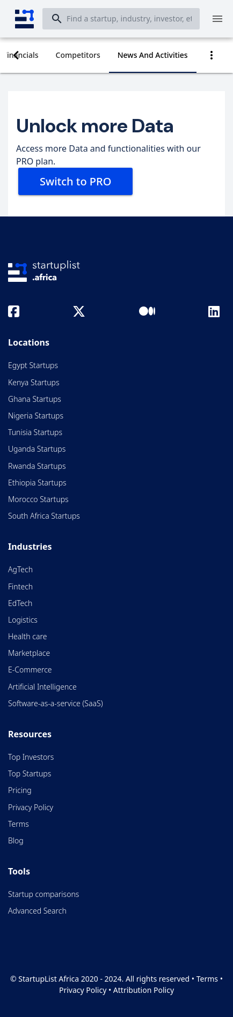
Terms (18, 824)
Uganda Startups (36, 449)
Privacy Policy (30, 807)
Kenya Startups (33, 382)
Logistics (23, 620)
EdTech (20, 603)
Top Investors (31, 757)
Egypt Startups (33, 365)
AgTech (20, 569)
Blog (16, 840)
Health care (27, 636)
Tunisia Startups (35, 432)
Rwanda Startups (37, 466)
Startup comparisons (43, 894)
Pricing (20, 790)
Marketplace (29, 653)
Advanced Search (37, 911)
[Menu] (217, 19)
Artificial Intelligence (42, 687)
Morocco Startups (38, 499)
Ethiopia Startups (37, 482)
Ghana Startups (34, 399)
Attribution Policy (143, 990)
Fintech (20, 586)
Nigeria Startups (35, 415)
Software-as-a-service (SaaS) (55, 703)
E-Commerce (30, 669)
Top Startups (29, 773)
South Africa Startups (44, 516)
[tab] (78, 55)
